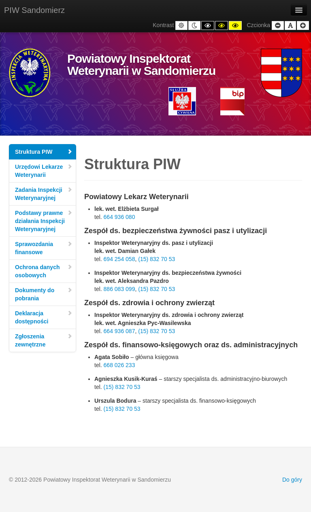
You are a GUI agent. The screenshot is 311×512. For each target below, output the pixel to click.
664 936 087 (119, 331)
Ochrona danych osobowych (43, 271)
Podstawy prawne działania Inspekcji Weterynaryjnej (43, 221)
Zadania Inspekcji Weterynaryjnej (43, 194)
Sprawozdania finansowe (43, 248)
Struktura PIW (43, 152)
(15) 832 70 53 (156, 259)
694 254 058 (119, 259)
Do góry (292, 479)
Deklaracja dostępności (43, 317)
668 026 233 (119, 365)
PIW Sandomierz (34, 10)
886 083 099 (119, 289)
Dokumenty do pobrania (43, 294)
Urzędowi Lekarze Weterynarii (43, 171)
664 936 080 (119, 217)
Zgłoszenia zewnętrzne (43, 340)
